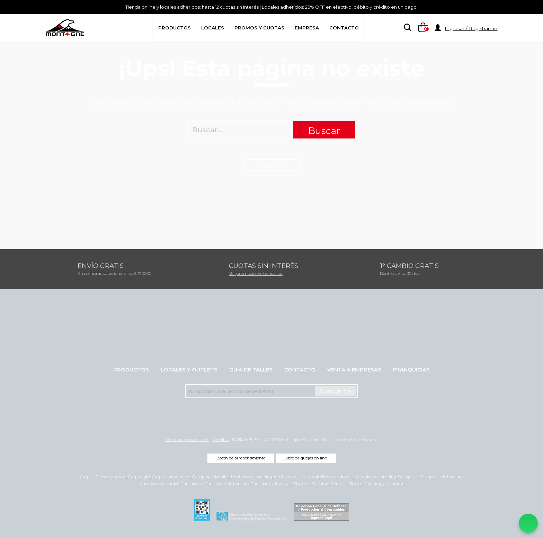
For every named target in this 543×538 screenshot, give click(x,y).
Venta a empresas (354, 369)
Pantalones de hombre (226, 483)
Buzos (356, 483)
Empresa (307, 27)
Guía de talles (251, 369)
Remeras (339, 483)
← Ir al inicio (271, 165)
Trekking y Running (383, 483)
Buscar (324, 130)
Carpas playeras (110, 476)
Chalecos (301, 483)
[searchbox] (406, 28)
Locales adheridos (285, 6)
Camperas (408, 476)
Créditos (221, 439)
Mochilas (220, 476)
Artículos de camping (375, 476)
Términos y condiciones (187, 439)
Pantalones (191, 483)
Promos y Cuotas (259, 27)
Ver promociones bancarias (256, 273)
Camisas (320, 483)
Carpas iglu (139, 476)
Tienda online (118, 6)
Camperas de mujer (159, 483)
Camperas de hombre (441, 476)
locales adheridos (164, 6)
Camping (201, 476)
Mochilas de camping (251, 476)
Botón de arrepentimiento (240, 458)
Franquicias (411, 369)
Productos (174, 27)
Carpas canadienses (171, 476)
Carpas (87, 476)
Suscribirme (335, 391)
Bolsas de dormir (337, 476)
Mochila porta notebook (296, 476)
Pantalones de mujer (270, 483)
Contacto (344, 27)
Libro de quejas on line (306, 458)
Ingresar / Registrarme (471, 28)
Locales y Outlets (189, 369)
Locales (212, 27)
